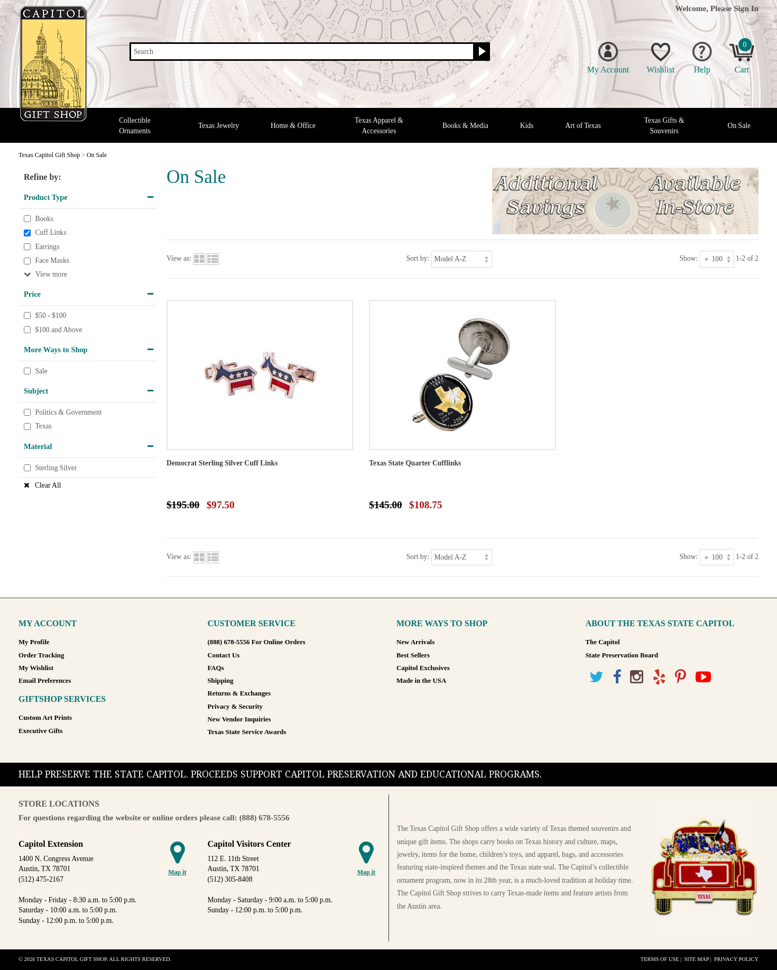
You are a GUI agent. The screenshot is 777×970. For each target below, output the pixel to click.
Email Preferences (44, 680)
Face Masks (52, 261)
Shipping (221, 680)
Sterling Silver (56, 468)
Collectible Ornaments (135, 125)
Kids (527, 126)
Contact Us (224, 655)
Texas (43, 427)
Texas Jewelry (218, 126)
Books (44, 219)
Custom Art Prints (45, 717)
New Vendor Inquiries (239, 719)
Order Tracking (41, 655)
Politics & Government (68, 412)
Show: (688, 258)
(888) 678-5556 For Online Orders (257, 642)
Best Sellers (413, 655)
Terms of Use (660, 959)
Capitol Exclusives (423, 668)
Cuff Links (50, 232)
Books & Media (465, 126)
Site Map (696, 959)
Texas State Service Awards (247, 732)
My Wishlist (35, 668)
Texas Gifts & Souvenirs (664, 125)
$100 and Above (58, 330)
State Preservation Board (622, 655)
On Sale (739, 126)
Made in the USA (421, 680)
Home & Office (293, 126)
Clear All (48, 485)
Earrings (47, 247)
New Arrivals (415, 642)
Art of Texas (583, 126)
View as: (178, 258)
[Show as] (717, 259)
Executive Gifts (40, 731)
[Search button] (480, 52)
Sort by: (417, 258)
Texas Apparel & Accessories (379, 125)
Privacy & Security (235, 706)
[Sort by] (461, 259)
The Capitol (603, 642)
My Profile (33, 642)
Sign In (746, 8)
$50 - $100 (50, 315)
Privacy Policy (736, 959)
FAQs (216, 668)
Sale (41, 371)
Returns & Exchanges (239, 693)
